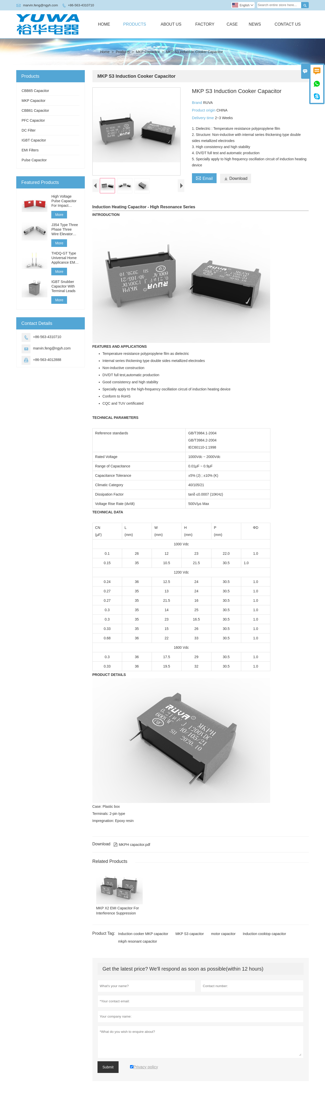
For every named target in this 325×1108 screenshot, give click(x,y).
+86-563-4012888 (47, 360)
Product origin (204, 110)
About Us (171, 24)
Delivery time (203, 118)
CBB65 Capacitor (35, 91)
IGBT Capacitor (34, 140)
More (59, 215)
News (255, 24)
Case (232, 24)
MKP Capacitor (148, 52)
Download (235, 178)
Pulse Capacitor (34, 160)
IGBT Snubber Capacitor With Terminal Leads (63, 286)
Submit (108, 1071)
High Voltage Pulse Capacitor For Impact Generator (63, 201)
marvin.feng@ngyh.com (40, 5)
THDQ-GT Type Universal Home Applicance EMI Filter (64, 258)
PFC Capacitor (33, 120)
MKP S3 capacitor (189, 938)
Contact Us (288, 24)
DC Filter (29, 130)
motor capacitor (223, 938)
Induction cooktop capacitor (264, 938)
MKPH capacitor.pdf (131, 849)
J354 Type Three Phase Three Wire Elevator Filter (64, 229)
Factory (204, 24)
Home (104, 24)
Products (134, 24)
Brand (197, 102)
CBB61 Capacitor (35, 110)
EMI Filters (30, 150)
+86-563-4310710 (81, 5)
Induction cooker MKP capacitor (143, 938)
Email (204, 178)
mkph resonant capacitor (137, 945)
